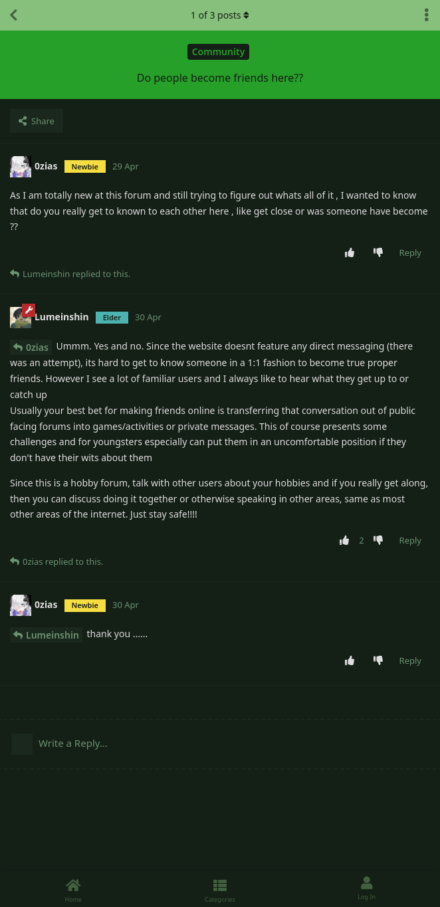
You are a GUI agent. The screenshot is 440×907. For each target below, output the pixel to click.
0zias (37, 347)
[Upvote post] (352, 253)
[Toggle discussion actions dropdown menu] (426, 15)
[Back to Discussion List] (13, 15)
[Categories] (220, 889)
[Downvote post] (380, 253)
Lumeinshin (52, 635)
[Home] (73, 889)
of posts (220, 15)
